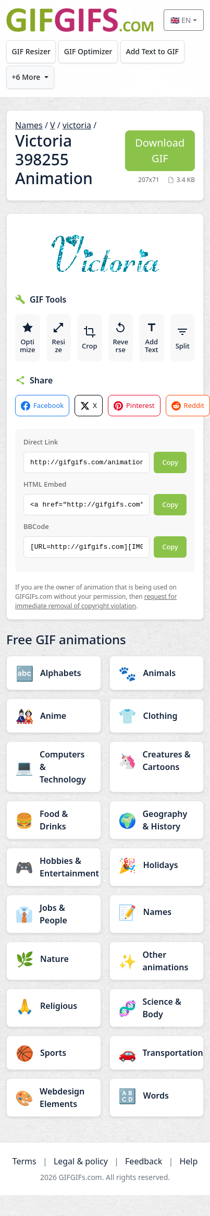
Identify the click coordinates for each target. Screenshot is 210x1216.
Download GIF (159, 150)
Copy (170, 462)
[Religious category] (54, 1005)
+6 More (26, 77)
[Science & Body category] (157, 1008)
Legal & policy (81, 1161)
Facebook (42, 406)
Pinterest (134, 406)
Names (29, 125)
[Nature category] (54, 959)
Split (183, 338)
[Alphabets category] (54, 673)
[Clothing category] (157, 715)
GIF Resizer (31, 51)
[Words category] (157, 1095)
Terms (24, 1161)
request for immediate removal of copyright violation (96, 601)
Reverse (120, 338)
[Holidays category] (157, 865)
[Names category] (157, 912)
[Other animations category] (157, 961)
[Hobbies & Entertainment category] (54, 867)
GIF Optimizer (88, 51)
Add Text (151, 338)
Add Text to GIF (152, 51)
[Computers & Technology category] (54, 767)
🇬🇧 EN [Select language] (180, 20)
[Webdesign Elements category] (54, 1097)
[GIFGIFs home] (79, 20)
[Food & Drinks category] (54, 820)
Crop (89, 338)
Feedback (143, 1161)
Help (188, 1161)
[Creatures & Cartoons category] (157, 760)
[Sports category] (54, 1052)
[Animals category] (157, 673)
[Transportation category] (157, 1052)
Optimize (27, 338)
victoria (77, 125)
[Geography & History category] (157, 820)
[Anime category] (54, 715)
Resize (58, 338)
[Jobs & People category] (54, 914)
